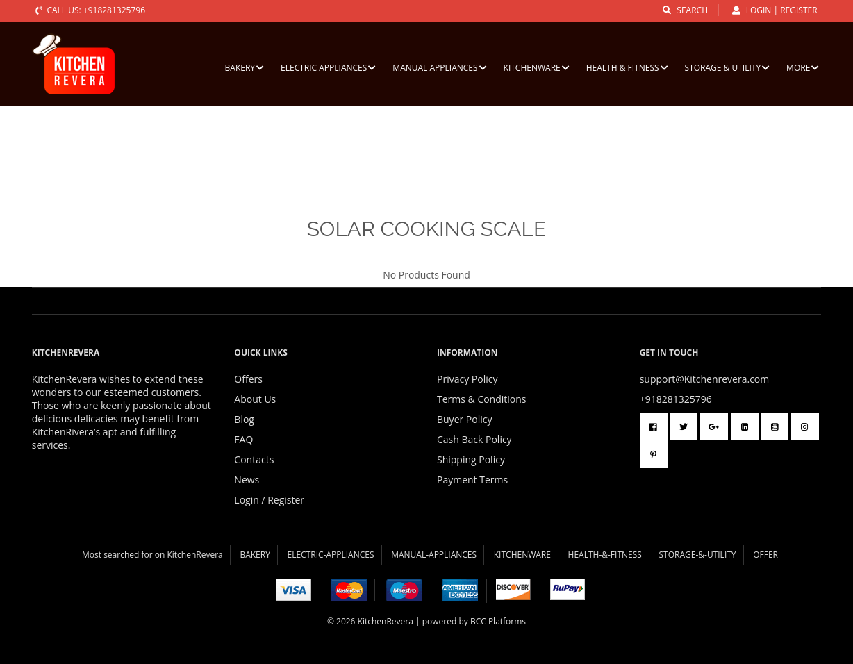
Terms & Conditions (482, 399)
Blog (244, 419)
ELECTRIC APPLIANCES (328, 68)
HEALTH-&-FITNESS (605, 555)
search (685, 10)
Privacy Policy (467, 378)
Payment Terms (472, 479)
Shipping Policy (471, 459)
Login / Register (269, 499)
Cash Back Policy (474, 439)
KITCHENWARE (537, 68)
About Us (255, 399)
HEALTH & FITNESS (627, 68)
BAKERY (244, 68)
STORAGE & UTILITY (727, 68)
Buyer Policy (464, 419)
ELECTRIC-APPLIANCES (331, 555)
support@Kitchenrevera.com (705, 378)
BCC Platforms (498, 621)
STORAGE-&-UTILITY (697, 555)
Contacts (254, 459)
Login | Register (775, 10)
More (802, 68)
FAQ (243, 439)
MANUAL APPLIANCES (439, 68)
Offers (248, 378)
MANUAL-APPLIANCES (434, 555)
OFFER (765, 555)
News (246, 479)
